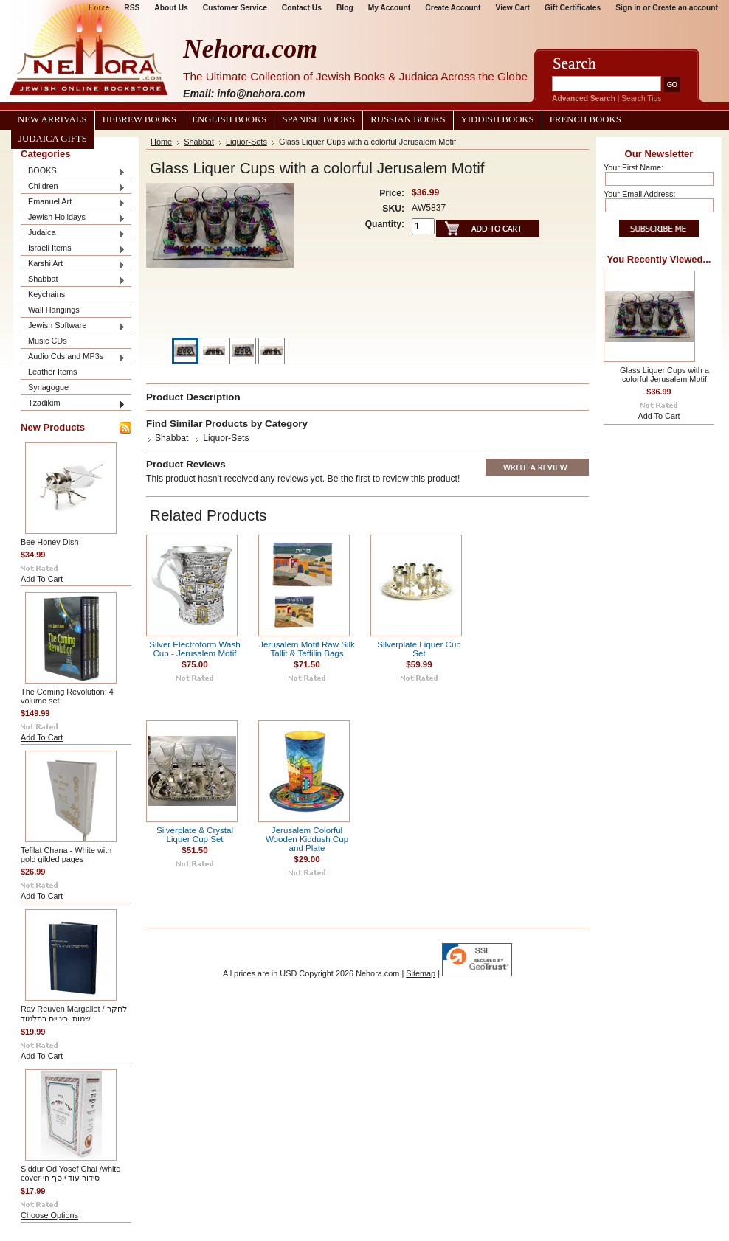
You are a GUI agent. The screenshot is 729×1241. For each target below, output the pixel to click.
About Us (170, 8)
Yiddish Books (497, 119)
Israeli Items (73, 248)
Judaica (73, 233)
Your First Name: (633, 167)
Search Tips (641, 98)
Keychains (46, 294)
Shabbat (73, 279)
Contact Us (302, 8)
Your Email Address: (640, 194)
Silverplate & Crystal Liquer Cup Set (194, 835)
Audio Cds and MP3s (73, 357)
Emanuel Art (73, 202)
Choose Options (49, 1215)
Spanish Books (318, 119)
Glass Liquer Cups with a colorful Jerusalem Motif (664, 374)
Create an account (685, 8)
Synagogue (48, 387)
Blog (344, 8)
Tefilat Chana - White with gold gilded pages (66, 854)
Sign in (627, 8)
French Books (585, 119)
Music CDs (47, 340)
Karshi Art (73, 264)
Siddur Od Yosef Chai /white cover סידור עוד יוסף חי (70, 1173)
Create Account (452, 8)
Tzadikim (73, 403)
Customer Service (235, 8)
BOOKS (73, 171)
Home (161, 141)
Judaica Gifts (52, 138)
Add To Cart (42, 578)
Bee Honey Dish (50, 542)
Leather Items (52, 371)
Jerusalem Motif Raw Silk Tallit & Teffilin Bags (307, 649)
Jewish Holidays (73, 217)
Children (73, 186)
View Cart (513, 8)
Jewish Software (73, 326)
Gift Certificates (573, 8)
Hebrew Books (139, 119)
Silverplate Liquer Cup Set (419, 649)
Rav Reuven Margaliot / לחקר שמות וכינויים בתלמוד (74, 1013)
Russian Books (407, 119)
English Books (229, 119)
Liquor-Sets (246, 141)
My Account (389, 8)
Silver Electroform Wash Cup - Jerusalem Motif (194, 649)
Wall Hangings (54, 309)
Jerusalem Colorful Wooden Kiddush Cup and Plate (307, 839)
